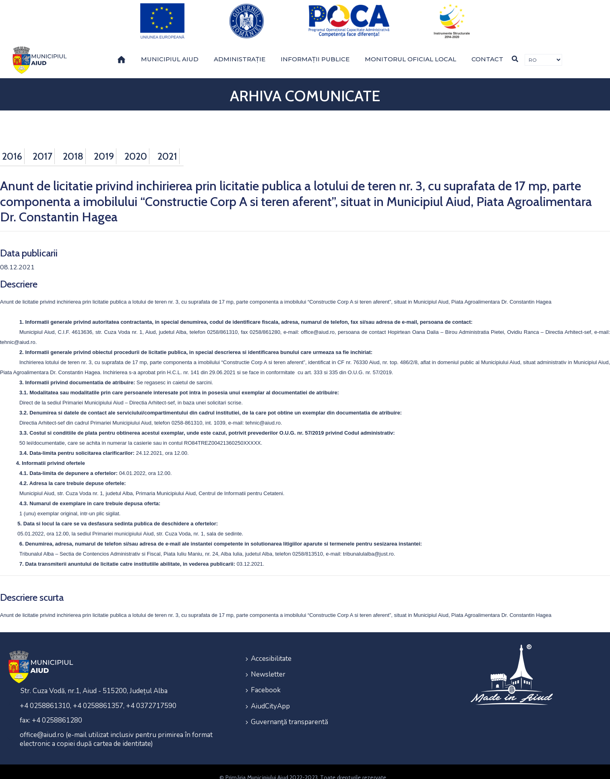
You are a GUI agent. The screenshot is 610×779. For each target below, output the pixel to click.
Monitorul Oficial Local (410, 48)
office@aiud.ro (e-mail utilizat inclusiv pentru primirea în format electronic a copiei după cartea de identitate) (116, 728)
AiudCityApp (270, 690)
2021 (167, 145)
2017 (42, 145)
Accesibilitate (271, 646)
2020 (135, 145)
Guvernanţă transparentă (289, 704)
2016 (12, 145)
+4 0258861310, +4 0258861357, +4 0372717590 (98, 694)
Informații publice (315, 48)
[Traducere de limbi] (543, 49)
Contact (487, 48)
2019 (104, 145)
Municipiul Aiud (170, 48)
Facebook (266, 675)
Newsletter (268, 661)
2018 (73, 145)
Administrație (239, 48)
